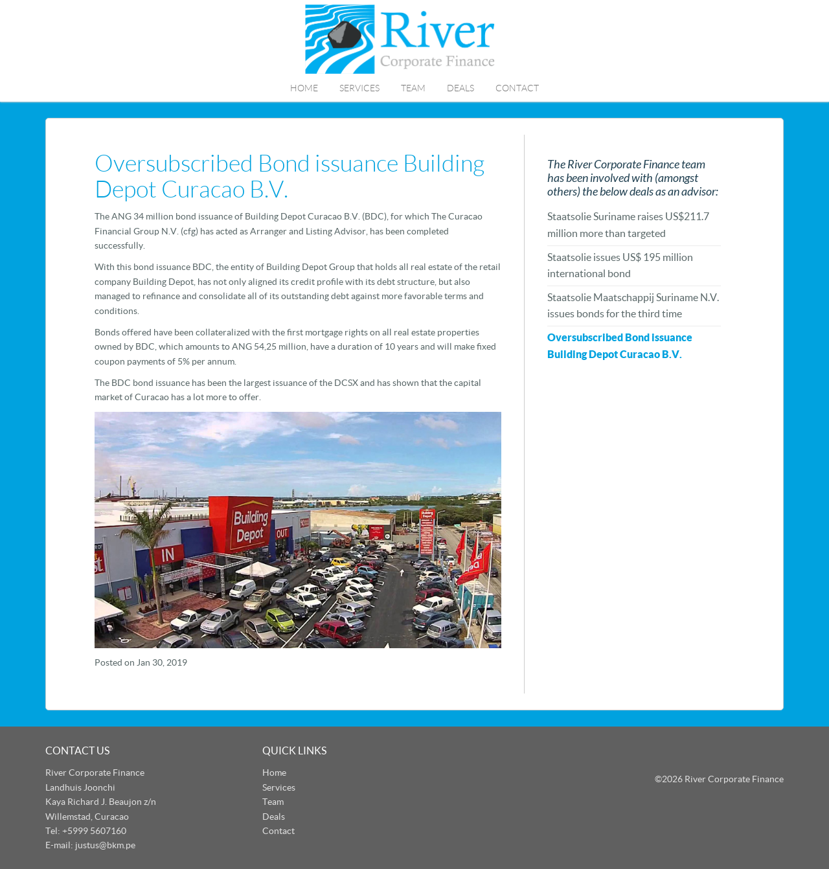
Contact (517, 88)
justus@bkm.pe (105, 845)
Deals (460, 88)
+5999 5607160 (94, 831)
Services (359, 88)
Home (304, 88)
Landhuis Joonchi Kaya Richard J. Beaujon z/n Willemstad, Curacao (100, 802)
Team (413, 88)
